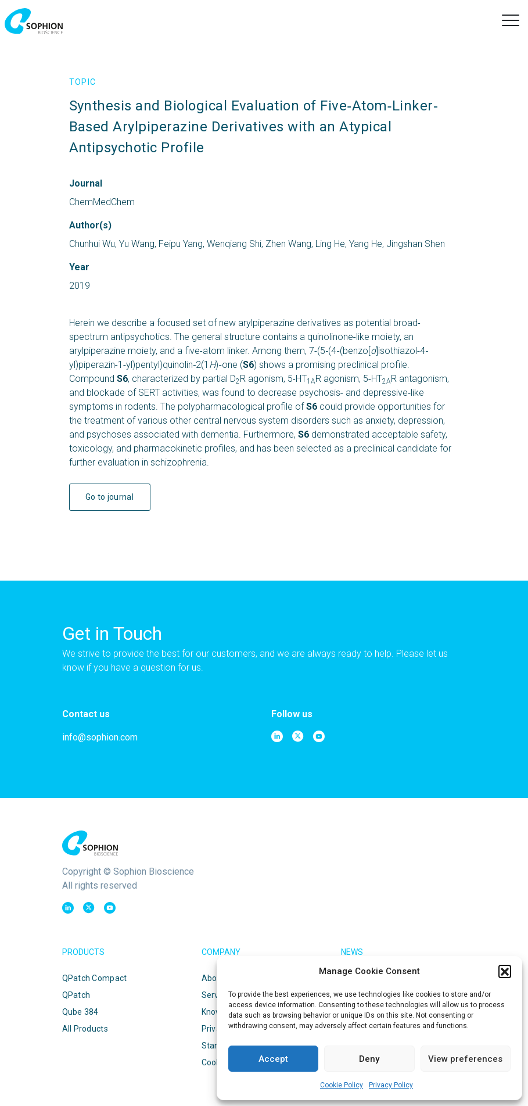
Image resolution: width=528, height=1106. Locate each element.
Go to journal (109, 497)
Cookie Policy (341, 1085)
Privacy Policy (391, 1085)
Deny (369, 1059)
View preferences (465, 1059)
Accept (273, 1059)
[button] (505, 971)
